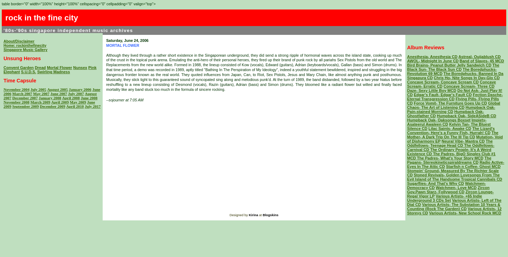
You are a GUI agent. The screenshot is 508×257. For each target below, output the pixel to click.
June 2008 (89, 98)
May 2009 (78, 102)
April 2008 (71, 98)
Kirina (253, 215)
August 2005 (57, 89)
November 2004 (16, 89)
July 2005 (38, 89)
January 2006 (80, 89)
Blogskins (271, 215)
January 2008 (50, 98)
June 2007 (58, 94)
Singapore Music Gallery (25, 50)
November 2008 (16, 102)
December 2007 (25, 98)
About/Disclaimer (19, 41)
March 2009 (40, 102)
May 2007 (41, 94)
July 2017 (93, 106)
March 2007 (22, 94)
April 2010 (75, 106)
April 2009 (60, 102)
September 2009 (25, 106)
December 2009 (52, 106)
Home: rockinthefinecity (25, 45)
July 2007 (76, 94)
